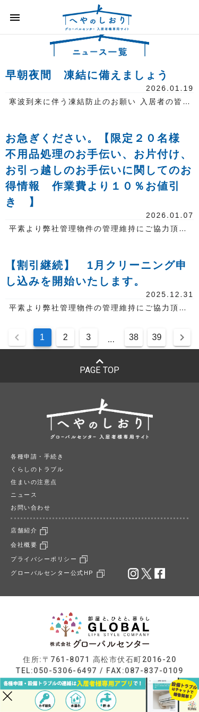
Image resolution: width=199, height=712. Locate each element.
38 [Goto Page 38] (134, 337)
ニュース (24, 494)
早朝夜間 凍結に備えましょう (87, 75)
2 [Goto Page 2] (65, 337)
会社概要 (29, 544)
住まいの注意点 (34, 482)
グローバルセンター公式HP (58, 573)
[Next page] (182, 337)
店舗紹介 (29, 530)
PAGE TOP (99, 366)
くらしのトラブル (37, 469)
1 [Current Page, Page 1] (42, 337)
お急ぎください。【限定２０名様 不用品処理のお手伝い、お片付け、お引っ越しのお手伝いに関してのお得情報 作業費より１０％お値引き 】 (98, 170)
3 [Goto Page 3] (88, 337)
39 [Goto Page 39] (157, 337)
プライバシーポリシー (49, 559)
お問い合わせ (30, 507)
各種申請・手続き (37, 456)
